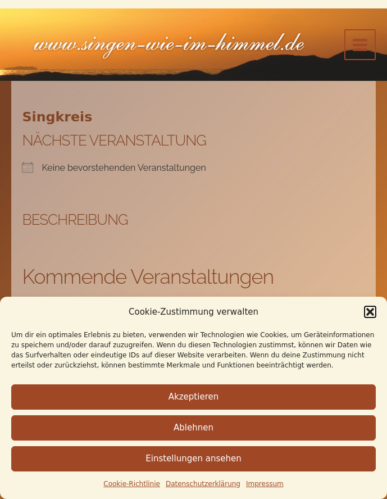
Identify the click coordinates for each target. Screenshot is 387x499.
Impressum (265, 484)
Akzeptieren (193, 397)
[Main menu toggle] (360, 45)
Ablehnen (193, 428)
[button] (370, 311)
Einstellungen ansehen (193, 458)
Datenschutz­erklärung (203, 484)
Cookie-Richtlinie (131, 484)
